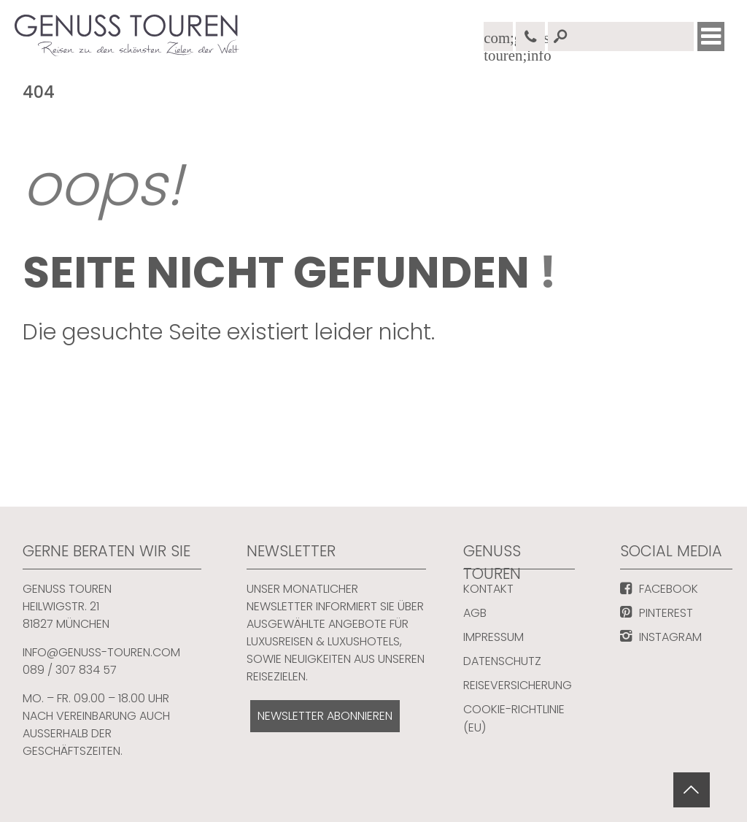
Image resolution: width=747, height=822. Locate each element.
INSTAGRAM (670, 637)
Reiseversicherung (517, 685)
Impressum (493, 637)
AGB (475, 612)
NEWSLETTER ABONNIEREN (325, 715)
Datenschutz (502, 661)
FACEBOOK (668, 588)
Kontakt (488, 588)
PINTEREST (666, 612)
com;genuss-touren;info (498, 40)
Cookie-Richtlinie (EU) (514, 718)
